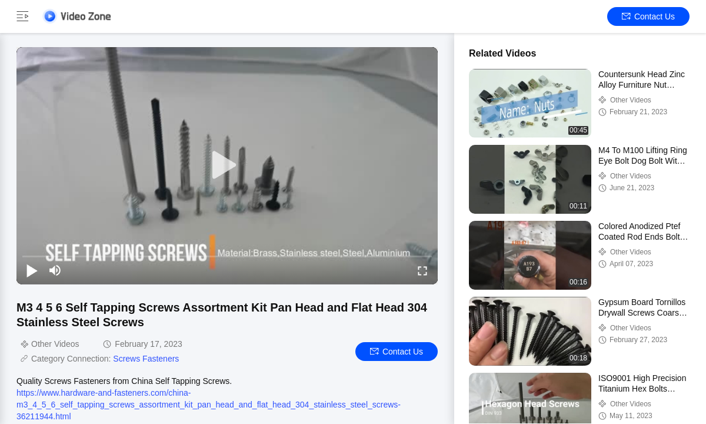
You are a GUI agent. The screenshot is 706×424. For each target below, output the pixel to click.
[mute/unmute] (55, 270)
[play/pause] (32, 270)
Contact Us (648, 16)
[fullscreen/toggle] (422, 270)
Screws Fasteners (146, 358)
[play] (227, 165)
